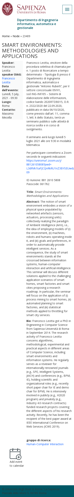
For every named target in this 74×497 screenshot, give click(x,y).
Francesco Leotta (8, 80)
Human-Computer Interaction (45, 444)
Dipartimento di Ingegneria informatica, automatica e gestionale (37, 24)
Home (6, 36)
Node (16, 36)
